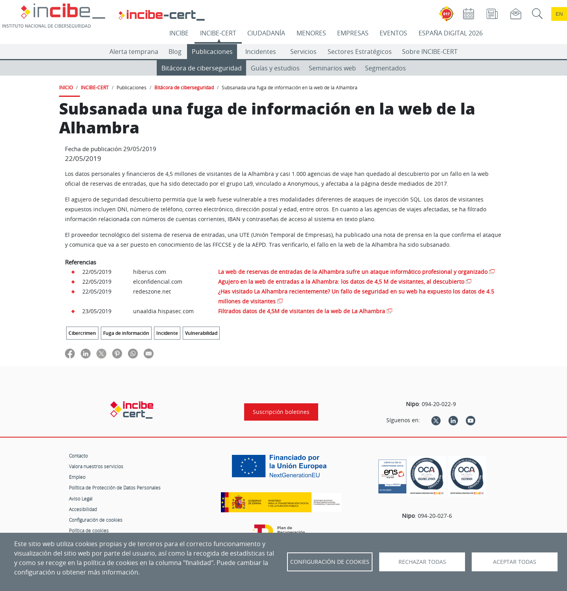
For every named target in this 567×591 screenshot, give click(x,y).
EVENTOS (393, 33)
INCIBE (179, 33)
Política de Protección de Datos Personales (115, 487)
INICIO (66, 87)
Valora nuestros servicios (96, 466)
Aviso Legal (81, 498)
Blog (175, 51)
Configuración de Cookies (329, 561)
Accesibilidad (83, 509)
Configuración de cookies (95, 520)
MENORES (311, 33)
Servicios (303, 51)
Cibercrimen (82, 333)
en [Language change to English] (559, 14)
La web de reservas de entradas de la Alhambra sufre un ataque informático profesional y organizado (352, 271)
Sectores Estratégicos (360, 51)
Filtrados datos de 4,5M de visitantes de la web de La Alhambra (301, 311)
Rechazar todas (422, 561)
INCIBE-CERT (218, 33)
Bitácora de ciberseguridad (201, 68)
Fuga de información (126, 333)
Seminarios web (332, 68)
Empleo (77, 477)
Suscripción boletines (281, 412)
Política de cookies (89, 530)
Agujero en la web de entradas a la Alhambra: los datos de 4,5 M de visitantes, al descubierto (341, 281)
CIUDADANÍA (266, 33)
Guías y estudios (275, 68)
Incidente (167, 333)
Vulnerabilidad (201, 333)
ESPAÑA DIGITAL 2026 (451, 33)
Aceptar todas (514, 561)
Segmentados (385, 68)
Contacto (78, 455)
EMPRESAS (353, 33)
